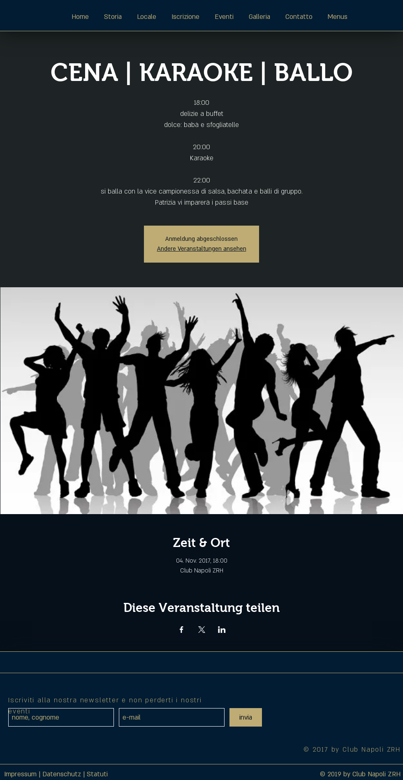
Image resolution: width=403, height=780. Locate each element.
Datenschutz (61, 774)
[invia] (245, 717)
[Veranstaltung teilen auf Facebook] (181, 629)
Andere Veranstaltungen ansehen (201, 249)
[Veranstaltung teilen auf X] (202, 629)
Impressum (20, 774)
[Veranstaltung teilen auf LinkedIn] (222, 629)
